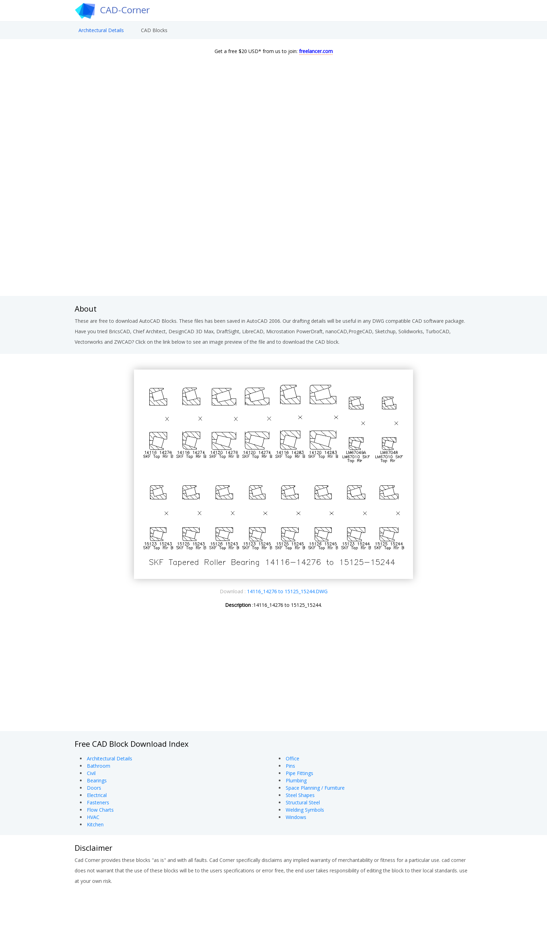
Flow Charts (100, 809)
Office (292, 758)
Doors (94, 787)
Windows (296, 817)
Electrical (97, 795)
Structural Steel (303, 802)
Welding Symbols (305, 809)
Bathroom (98, 765)
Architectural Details (101, 33)
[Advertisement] (273, 240)
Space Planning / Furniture (315, 787)
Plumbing (296, 780)
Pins (290, 765)
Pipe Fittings (299, 773)
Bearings (97, 780)
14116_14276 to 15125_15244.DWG (287, 591)
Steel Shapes (300, 795)
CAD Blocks (154, 33)
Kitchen (95, 824)
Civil (91, 773)
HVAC (93, 817)
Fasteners (98, 802)
